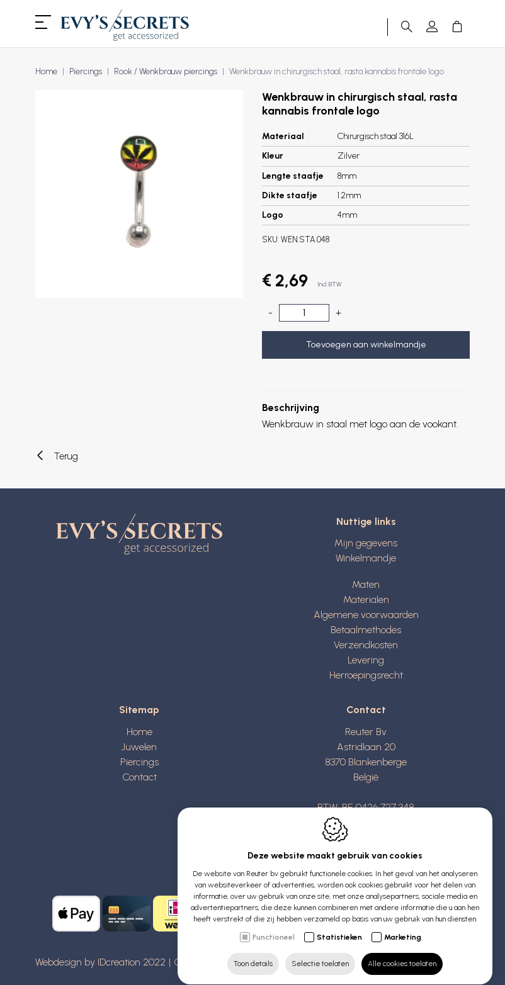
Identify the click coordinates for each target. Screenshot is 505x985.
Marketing (402, 925)
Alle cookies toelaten (402, 951)
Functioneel (273, 925)
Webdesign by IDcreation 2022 (100, 962)
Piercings (139, 762)
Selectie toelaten (320, 951)
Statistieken (339, 925)
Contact (139, 777)
